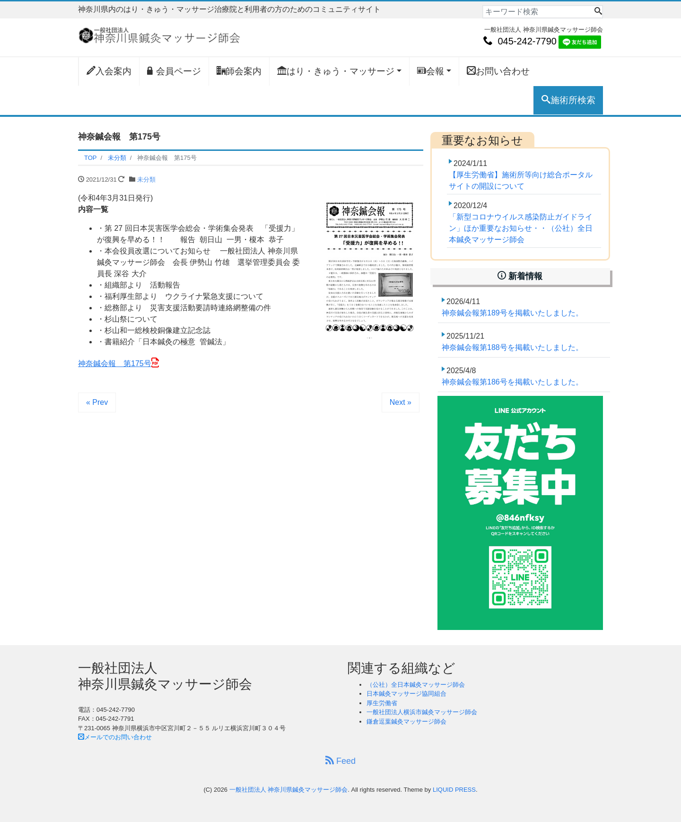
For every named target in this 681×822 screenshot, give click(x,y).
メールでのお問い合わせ (115, 737)
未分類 (146, 179)
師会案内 (239, 71)
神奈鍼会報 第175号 (114, 363)
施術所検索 (568, 100)
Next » (400, 402)
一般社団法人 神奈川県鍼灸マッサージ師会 (288, 789)
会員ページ (174, 71)
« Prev (97, 402)
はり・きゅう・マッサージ (335, 71)
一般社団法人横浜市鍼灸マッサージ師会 (422, 712)
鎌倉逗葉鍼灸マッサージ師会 (406, 721)
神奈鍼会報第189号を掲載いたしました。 (512, 313)
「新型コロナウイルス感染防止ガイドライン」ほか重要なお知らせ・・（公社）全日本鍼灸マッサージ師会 (521, 228)
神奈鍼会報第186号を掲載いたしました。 (512, 382)
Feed (340, 761)
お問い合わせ (498, 71)
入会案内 (109, 71)
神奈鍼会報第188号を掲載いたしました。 (512, 347)
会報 (430, 71)
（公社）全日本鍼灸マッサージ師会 (416, 684)
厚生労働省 (382, 703)
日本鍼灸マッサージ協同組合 (406, 693)
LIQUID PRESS (454, 789)
